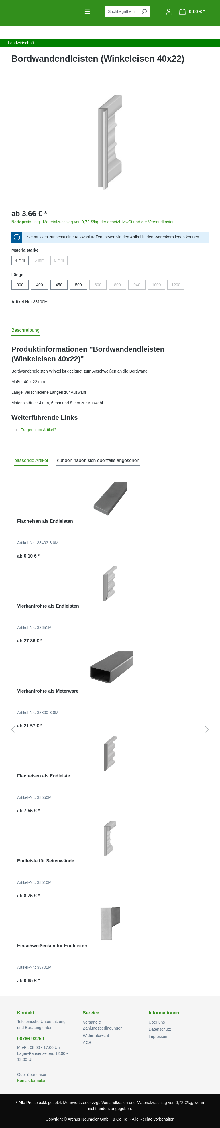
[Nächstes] (207, 729)
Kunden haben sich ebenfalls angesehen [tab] (97, 460)
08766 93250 (30, 1038)
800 (120, 286)
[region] (110, 142)
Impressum (158, 1036)
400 (39, 285)
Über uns (157, 1022)
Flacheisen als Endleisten (45, 521)
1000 (158, 286)
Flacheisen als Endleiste (43, 775)
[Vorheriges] (13, 729)
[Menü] (87, 11)
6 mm (41, 261)
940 (139, 286)
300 (20, 285)
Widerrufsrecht (96, 1035)
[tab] (25, 330)
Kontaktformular (31, 1080)
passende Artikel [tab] (31, 460)
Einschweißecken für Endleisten (52, 945)
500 (78, 285)
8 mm (61, 261)
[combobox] (121, 11)
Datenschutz (160, 1029)
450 (59, 285)
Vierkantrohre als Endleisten (48, 606)
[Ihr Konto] (169, 11)
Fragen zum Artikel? (38, 429)
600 (101, 286)
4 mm (20, 260)
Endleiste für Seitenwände (45, 860)
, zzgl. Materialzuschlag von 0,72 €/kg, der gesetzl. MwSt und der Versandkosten (93, 222)
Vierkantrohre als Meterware (47, 691)
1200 (177, 286)
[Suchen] (143, 11)
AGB (87, 1042)
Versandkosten (114, 1102)
